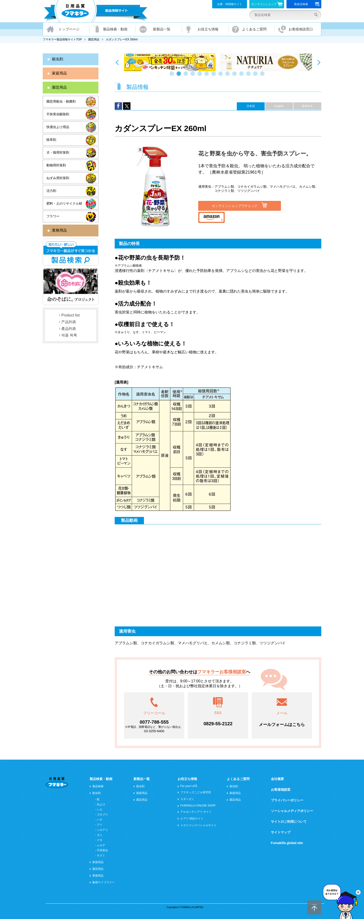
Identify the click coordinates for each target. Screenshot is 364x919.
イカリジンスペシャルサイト (198, 825)
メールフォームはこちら (282, 724)
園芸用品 (93, 39)
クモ (99, 840)
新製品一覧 (161, 29)
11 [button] (242, 76)
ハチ (99, 819)
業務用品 (59, 230)
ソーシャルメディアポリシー (292, 811)
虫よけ (101, 804)
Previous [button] (117, 62)
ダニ (99, 835)
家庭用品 (59, 73)
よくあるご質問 (254, 29)
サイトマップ (280, 832)
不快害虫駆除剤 (57, 114)
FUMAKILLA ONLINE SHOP (197, 805)
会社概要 (277, 779)
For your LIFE (188, 786)
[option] (170, 62)
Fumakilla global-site (287, 843)
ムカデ (101, 845)
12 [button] (249, 76)
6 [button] (207, 76)
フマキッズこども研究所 (195, 792)
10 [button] (235, 76)
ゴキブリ (102, 814)
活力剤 (51, 191)
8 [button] (221, 76)
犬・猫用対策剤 (57, 152)
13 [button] (256, 76)
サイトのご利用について (289, 821)
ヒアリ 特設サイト (191, 818)
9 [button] (228, 76)
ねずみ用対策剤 (57, 178)
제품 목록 (69, 335)
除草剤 (51, 140)
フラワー (52, 216)
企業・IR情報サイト (229, 4)
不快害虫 (102, 850)
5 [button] (200, 76)
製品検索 (98, 786)
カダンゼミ (187, 799)
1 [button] (172, 76)
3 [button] (186, 76)
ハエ (99, 809)
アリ (99, 824)
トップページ (68, 29)
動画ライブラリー (103, 882)
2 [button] (179, 76)
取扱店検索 (307, 4)
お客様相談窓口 (301, 29)
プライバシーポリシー (287, 800)
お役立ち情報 (208, 29)
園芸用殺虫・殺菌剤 (61, 101)
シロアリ (102, 830)
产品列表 (68, 322)
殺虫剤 (57, 59)
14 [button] (263, 76)
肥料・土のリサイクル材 (64, 203)
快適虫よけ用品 (57, 127)
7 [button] (214, 76)
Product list (70, 315)
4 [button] (193, 76)
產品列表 (68, 329)
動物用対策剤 (56, 165)
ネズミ (101, 855)
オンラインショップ (267, 4)
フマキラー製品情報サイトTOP (62, 39)
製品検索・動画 (115, 29)
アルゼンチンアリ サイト (196, 811)
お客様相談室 (280, 789)
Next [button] (319, 62)
